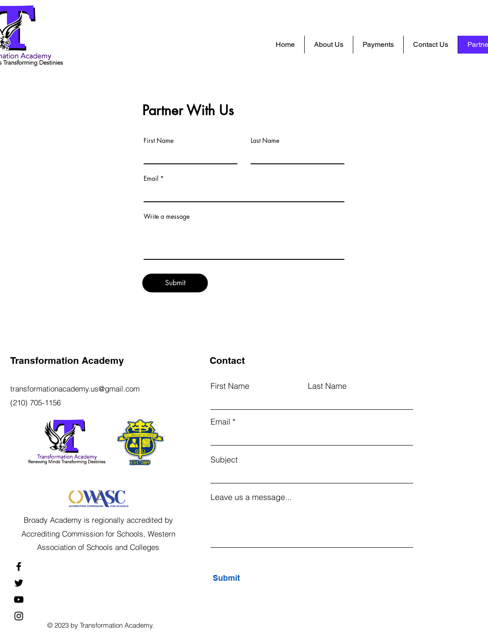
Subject (224, 460)
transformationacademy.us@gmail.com (75, 388)
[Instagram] (19, 616)
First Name (159, 140)
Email (151, 178)
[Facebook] (19, 566)
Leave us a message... (251, 497)
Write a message (167, 216)
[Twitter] (19, 583)
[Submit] (175, 283)
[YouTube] (19, 599)
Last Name (265, 140)
